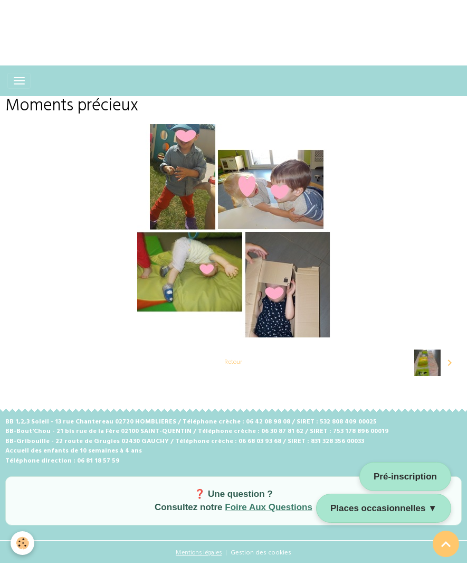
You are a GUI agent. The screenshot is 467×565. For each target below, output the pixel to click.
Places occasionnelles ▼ (383, 508)
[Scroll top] (446, 544)
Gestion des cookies (261, 553)
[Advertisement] (192, 24)
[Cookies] (22, 543)
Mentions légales (199, 553)
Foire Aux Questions (268, 507)
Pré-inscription (405, 477)
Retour (233, 362)
